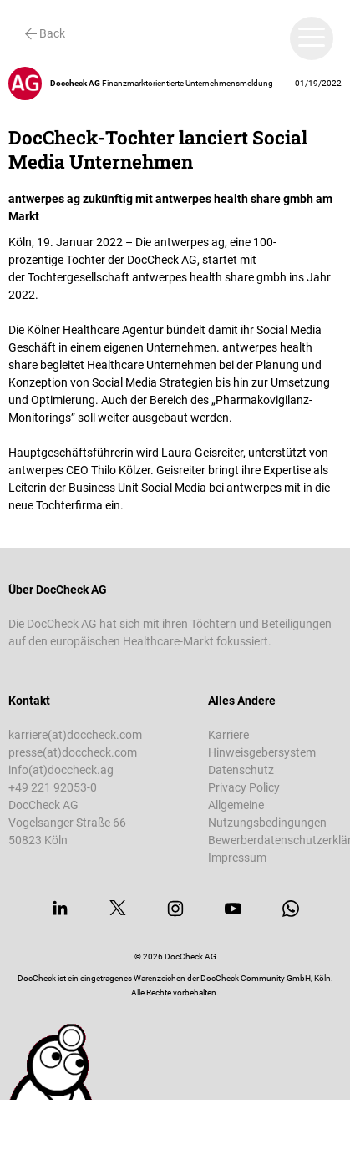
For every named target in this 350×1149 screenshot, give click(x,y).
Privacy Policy (244, 787)
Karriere (228, 735)
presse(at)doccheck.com (72, 752)
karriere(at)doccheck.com (75, 735)
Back (45, 33)
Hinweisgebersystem (262, 752)
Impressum (237, 857)
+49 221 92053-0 (52, 787)
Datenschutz (241, 770)
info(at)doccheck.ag (61, 770)
